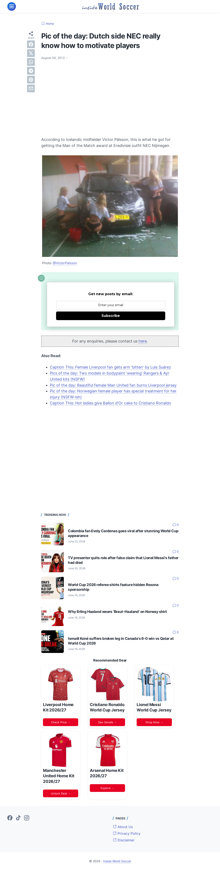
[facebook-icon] (9, 818)
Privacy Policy (127, 833)
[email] (31, 88)
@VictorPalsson (65, 263)
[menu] (11, 6)
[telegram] (31, 71)
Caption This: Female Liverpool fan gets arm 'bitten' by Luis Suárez (110, 367)
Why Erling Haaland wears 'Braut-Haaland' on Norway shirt (117, 611)
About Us (123, 827)
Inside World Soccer (117, 861)
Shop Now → (154, 722)
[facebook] (31, 44)
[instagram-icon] (26, 818)
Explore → (107, 788)
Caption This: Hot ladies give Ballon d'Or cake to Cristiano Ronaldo (110, 403)
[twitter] (31, 53)
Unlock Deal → (60, 793)
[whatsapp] (31, 62)
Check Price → (60, 722)
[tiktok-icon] (18, 818)
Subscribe (110, 316)
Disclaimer (123, 840)
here (143, 341)
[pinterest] (31, 79)
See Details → (107, 722)
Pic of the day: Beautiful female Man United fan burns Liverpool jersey (113, 385)
